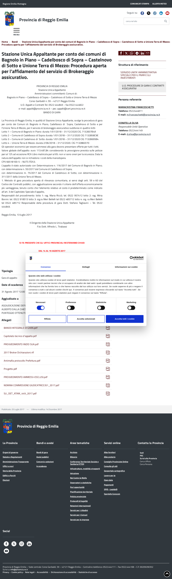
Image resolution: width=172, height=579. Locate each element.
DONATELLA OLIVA (128, 123)
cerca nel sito (131, 21)
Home (5, 42)
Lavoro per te (109, 475)
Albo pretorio (109, 456)
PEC (141, 455)
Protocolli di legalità (79, 501)
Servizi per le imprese (79, 519)
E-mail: (122, 114)
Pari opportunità (77, 487)
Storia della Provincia (12, 470)
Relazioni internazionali (80, 505)
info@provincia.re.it (19, 569)
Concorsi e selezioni (45, 461)
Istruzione (74, 473)
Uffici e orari (8, 466)
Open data (108, 480)
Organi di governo (10, 452)
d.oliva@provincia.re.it (139, 134)
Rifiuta (47, 319)
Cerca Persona (146, 464)
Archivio (73, 452)
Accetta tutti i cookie (125, 319)
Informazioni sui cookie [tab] (126, 267)
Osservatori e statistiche (80, 482)
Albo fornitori (110, 452)
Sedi (142, 452)
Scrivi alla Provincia (148, 458)
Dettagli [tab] (86, 267)
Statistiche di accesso (87, 572)
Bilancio (73, 456)
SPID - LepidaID (110, 489)
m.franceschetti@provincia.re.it (143, 114)
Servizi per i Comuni (78, 514)
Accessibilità (42, 572)
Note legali (30, 572)
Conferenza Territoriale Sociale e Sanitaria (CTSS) (84, 463)
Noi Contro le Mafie (78, 477)
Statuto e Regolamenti (12, 456)
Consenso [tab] (46, 267)
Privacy (6, 572)
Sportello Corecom (112, 493)
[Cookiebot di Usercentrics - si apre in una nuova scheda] (132, 258)
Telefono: (123, 111)
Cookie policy (17, 572)
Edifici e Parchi (9, 475)
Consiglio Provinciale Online (116, 461)
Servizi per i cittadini (79, 510)
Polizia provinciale (78, 496)
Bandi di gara (42, 452)
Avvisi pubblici (42, 456)
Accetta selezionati (86, 319)
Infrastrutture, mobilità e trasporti (85, 468)
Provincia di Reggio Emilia (43, 19)
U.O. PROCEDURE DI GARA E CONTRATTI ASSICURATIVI (143, 87)
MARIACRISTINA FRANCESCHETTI (136, 107)
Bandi (15, 42)
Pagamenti (109, 484)
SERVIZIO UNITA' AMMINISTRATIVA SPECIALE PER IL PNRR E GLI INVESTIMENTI (139, 75)
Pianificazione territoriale (81, 491)
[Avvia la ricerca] (165, 21)
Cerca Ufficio (145, 461)
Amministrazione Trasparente (16, 461)
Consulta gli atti (110, 466)
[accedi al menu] (16, 31)
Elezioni (6, 480)
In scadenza (41, 466)
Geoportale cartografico (114, 470)
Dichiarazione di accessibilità (63, 572)
